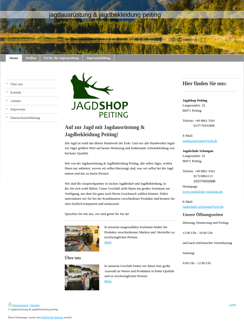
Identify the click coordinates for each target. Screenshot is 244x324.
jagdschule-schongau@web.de (203, 206)
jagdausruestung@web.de (200, 141)
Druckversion (18, 305)
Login (232, 304)
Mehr (108, 242)
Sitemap (35, 305)
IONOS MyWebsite (52, 317)
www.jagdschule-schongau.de (203, 191)
